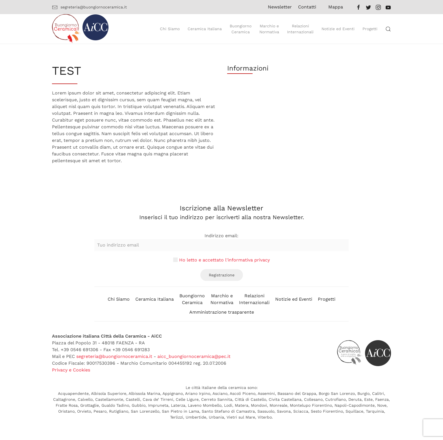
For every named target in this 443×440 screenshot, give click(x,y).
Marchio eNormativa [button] (269, 29)
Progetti (326, 299)
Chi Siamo (119, 299)
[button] (388, 29)
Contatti (307, 7)
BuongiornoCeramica (192, 299)
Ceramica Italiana (154, 299)
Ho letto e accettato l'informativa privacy (224, 260)
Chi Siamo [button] (170, 29)
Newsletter (277, 7)
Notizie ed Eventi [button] (338, 29)
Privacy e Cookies (71, 370)
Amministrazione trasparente (221, 312)
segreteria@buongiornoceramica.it (89, 7)
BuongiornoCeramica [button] (240, 29)
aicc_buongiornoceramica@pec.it (194, 356)
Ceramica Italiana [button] (205, 29)
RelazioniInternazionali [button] (300, 29)
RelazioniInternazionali (254, 299)
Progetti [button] (369, 29)
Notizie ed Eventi (293, 299)
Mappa (335, 7)
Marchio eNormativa (221, 299)
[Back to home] (80, 29)
